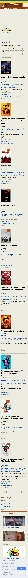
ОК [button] (21, 568)
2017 (13, 394)
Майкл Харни (21, 254)
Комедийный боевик (6, 143)
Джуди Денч (7, 215)
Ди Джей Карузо (4, 422)
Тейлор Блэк (3, 254)
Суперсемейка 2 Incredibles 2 (13, 331)
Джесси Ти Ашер (13, 172)
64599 (3, 145)
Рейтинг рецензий (5, 503)
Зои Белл (18, 469)
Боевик (3, 437)
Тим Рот (2, 468)
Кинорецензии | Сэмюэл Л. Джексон (14, 8)
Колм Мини (9, 254)
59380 (3, 350)
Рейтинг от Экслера (6, 501)
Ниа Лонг (24, 253)
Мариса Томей (4, 296)
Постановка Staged (9, 205)
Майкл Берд (19, 339)
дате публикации (7, 30)
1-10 (9, 56)
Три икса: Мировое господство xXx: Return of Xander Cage (14, 417)
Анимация (4, 349)
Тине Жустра (21, 381)
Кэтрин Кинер (4, 338)
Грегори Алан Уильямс (6, 255)
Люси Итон (24, 212)
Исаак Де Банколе (14, 175)
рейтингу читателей (6, 34)
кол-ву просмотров (6, 36)
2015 (13, 485)
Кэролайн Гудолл (4, 131)
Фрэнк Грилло (20, 129)
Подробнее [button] (4, 576)
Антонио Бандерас (12, 129)
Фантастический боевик (6, 309)
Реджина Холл (4, 174)
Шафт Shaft (6, 165)
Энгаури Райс (10, 298)
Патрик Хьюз (4, 125)
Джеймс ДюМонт (14, 255)
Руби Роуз (24, 425)
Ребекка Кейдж (17, 214)
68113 (3, 310)
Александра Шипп (11, 174)
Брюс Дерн (3, 471)
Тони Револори (4, 298)
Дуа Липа (20, 85)
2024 (19, 96)
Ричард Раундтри (20, 172)
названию (10, 45)
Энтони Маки (12, 253)
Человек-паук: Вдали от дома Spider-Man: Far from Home (13, 288)
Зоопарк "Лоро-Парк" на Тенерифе (11, 558)
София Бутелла (14, 85)
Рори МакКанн (15, 427)
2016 (8, 437)
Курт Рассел (7, 468)
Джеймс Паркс (23, 469)
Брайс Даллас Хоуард (5, 84)
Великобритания (13, 96)
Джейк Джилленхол (21, 298)
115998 (3, 225)
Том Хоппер (11, 131)
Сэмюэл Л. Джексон (14, 87)
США (17, 96)
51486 (3, 487)
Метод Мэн (8, 175)
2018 (9, 349)
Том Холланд (10, 296)
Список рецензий (5, 506)
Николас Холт (19, 253)
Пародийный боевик (6, 96)
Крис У (20, 425)
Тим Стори (3, 169)
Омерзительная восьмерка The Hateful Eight (12, 460)
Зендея (15, 298)
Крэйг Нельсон (23, 338)
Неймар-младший (7, 428)
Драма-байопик (5, 265)
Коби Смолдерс (16, 296)
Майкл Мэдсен (13, 468)
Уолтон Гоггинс (12, 469)
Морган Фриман (4, 129)
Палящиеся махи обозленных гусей (11, 527)
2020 (13, 143)
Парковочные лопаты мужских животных (12, 543)
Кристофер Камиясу (18, 131)
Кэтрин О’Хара (8, 85)
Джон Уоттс (3, 293)
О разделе (3, 500)
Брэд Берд (3, 335)
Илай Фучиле (14, 339)
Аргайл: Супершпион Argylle (13, 77)
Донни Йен (9, 425)
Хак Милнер (8, 339)
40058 (3, 438)
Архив (2, 509)
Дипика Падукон (15, 425)
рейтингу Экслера (6, 32)
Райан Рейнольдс (4, 128)
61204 (3, 98)
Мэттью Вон (3, 81)
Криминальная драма (6, 485)
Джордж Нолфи (4, 249)
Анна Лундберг (4, 214)
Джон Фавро (23, 296)
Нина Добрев (8, 427)
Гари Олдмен (11, 381)
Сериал (3, 223)
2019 (13, 183)
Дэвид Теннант (4, 212)
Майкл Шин (10, 212)
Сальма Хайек (20, 128)
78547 (3, 266)
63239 (3, 185)
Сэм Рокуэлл (13, 84)
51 (8, 529)
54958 (3, 396)
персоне (18, 45)
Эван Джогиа (21, 175)
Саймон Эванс (4, 209)
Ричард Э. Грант (18, 383)
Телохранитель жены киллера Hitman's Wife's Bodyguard (13, 119)
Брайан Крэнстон (19, 84)
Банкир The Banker (9, 245)
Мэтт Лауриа (18, 174)
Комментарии (5, 94)
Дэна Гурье (8, 471)
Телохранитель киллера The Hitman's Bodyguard (12, 372)
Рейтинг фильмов (5, 505)
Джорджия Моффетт (17, 212)
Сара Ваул (3, 339)
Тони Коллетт (20, 427)
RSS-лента (3, 508)
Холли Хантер (17, 338)
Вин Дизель (3, 425)
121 (8, 544)
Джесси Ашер (15, 254)
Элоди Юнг (16, 381)
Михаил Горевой (12, 380)
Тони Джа (3, 427)
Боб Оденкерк (10, 338)
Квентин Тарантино (5, 465)
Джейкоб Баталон (5, 299)
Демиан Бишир (6, 469)
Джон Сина (7, 87)
